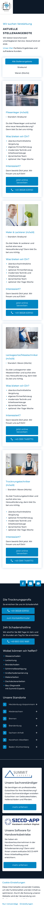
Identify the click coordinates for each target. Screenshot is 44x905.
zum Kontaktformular (18, 618)
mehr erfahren (20, 807)
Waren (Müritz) (22, 73)
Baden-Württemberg (16, 747)
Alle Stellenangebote (22, 61)
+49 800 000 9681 (18, 641)
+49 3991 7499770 (22, 439)
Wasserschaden (13, 656)
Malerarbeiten (12, 677)
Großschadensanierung (16, 673)
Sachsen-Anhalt (13, 733)
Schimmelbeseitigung (15, 669)
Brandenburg (12, 725)
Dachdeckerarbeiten (15, 681)
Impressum (26, 886)
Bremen (10, 718)
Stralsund (22, 67)
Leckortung (11, 660)
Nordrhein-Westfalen (16, 740)
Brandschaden (12, 664)
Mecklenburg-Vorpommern (19, 704)
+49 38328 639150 (22, 190)
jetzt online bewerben (22, 181)
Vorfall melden (10, 886)
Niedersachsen (13, 711)
